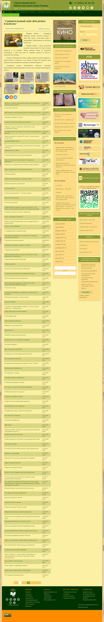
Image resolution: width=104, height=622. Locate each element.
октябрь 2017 (59, 244)
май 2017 (58, 261)
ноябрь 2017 (59, 241)
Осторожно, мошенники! (10, 15)
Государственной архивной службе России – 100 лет (21, 363)
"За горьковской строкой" (13, 358)
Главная (3, 11)
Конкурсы (66, 594)
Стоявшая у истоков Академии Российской (18, 354)
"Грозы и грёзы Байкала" (12, 226)
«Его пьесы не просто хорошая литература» (18, 387)
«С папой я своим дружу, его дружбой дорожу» (20, 273)
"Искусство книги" (10, 287)
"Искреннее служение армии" (14, 240)
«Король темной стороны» (13, 502)
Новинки (33, 12)
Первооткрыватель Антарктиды (15, 183)
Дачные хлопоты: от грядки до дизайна (17, 339)
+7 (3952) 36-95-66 (84, 3)
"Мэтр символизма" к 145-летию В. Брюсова (18, 169)
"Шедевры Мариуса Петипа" (14, 117)
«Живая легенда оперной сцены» (15, 335)
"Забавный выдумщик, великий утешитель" (18, 512)
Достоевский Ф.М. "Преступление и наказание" (20, 545)
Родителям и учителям (44, 12)
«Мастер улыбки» (10, 174)
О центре (9, 12)
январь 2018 (59, 234)
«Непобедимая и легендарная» (15, 406)
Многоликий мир (60, 86)
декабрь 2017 (59, 237)
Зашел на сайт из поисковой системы (86, 285)
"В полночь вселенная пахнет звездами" (17, 268)
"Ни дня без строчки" (11, 108)
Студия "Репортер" (69, 598)
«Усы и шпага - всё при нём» (14, 561)
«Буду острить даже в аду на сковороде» (18, 570)
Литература (83, 245)
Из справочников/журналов (86, 278)
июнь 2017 (58, 258)
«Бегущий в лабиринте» (12, 420)
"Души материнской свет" (13, 463)
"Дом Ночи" (8, 425)
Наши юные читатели (61, 58)
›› (65, 273)
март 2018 (58, 227)
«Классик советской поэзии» (14, 434)
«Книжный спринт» (62, 154)
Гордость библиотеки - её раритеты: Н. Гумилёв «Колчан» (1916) (65, 172)
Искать (85, 40)
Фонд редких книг (86, 252)
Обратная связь (83, 607)
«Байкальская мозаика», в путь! (64, 127)
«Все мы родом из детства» (13, 349)
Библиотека (89, 94)
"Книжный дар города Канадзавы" (16, 549)
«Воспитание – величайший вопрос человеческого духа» (23, 112)
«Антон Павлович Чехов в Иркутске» (16, 278)
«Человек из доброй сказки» (14, 396)
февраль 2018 (59, 230)
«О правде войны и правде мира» (15, 231)
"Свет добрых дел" (10, 316)
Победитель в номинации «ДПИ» (63, 62)
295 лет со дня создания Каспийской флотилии (20, 472)
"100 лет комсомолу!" (11, 202)
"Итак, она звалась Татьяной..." (14, 216)
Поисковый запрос (86, 26)
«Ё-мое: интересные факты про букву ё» (64, 159)
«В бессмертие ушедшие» (13, 321)
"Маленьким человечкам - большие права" (18, 179)
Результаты (82, 297)
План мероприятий (22, 12)
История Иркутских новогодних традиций (18, 155)
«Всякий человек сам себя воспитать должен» (19, 488)
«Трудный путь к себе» (12, 150)
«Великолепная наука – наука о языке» (17, 297)
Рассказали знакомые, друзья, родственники (87, 265)
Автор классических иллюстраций (15, 311)
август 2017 (58, 251)
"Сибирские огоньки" (70, 592)
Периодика (83, 248)
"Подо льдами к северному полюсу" (16, 565)
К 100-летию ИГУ (10, 188)
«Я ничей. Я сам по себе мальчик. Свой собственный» (21, 448)
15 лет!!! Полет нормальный (63, 51)
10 (31, 582)
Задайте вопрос (88, 592)
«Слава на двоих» (10, 264)
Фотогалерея (57, 12)
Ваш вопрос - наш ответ (63, 189)
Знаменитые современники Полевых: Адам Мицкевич (22, 164)
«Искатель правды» (11, 344)
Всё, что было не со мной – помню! (63, 131)
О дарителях (29, 598)
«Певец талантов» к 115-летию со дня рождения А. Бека (22, 439)
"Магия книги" (9, 330)
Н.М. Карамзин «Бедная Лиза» (14, 575)
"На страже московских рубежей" (15, 493)
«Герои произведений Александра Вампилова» (20, 526)
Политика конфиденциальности (88, 604)
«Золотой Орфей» (10, 302)
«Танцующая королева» (12, 250)
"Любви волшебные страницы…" (15, 392)
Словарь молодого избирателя (14, 377)
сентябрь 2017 (59, 248)
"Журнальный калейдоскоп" (13, 368)
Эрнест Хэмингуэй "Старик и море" (16, 507)
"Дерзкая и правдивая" (12, 453)
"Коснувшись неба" (11, 444)
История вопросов (86, 223)
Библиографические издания (89, 241)
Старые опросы (84, 295)
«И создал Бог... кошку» (12, 373)
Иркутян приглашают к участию (65, 123)
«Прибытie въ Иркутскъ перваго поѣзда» (17, 245)
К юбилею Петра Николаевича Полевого (18, 122)
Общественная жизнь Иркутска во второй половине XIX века (65, 165)
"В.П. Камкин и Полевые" (12, 415)
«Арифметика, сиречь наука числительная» (18, 411)
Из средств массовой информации (87, 274)
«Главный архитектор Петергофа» (15, 259)
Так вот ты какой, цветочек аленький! (63, 115)
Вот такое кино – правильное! (65, 41)
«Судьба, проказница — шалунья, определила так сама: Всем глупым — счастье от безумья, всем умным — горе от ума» (65, 206)
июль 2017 (58, 254)
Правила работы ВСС (86, 230)
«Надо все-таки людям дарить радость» (17, 401)
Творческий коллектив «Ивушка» (62, 67)
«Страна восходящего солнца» (14, 382)
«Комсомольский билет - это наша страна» (18, 193)
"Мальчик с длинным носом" (13, 325)
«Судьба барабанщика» (12, 141)
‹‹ (65, 268)
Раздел (82, 31)
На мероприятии (85, 268)
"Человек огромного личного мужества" (17, 212)
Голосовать (86, 292)
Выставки (67, 12)
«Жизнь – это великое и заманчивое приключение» (21, 540)
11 (34, 582)
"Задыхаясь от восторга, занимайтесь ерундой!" (20, 458)
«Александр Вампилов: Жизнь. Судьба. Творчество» (21, 530)
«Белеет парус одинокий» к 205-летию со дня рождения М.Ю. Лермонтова (65, 149)
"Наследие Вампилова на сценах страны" (18, 521)
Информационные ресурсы (88, 227)
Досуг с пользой (77, 12)
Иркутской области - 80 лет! (13, 497)
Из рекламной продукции (88, 282)
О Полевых (28, 596)
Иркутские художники (12, 198)
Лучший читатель (68, 596)
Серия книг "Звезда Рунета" (13, 467)
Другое (82, 288)
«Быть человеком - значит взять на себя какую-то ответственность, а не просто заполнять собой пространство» (20, 556)
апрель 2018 (59, 224)
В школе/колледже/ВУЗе (88, 271)
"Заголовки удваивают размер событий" (17, 535)
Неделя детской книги (62, 54)
